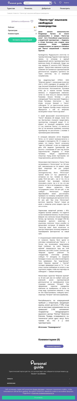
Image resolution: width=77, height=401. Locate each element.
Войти (66, 3)
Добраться (46, 8)
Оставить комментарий (22, 40)
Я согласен (38, 397)
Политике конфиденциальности (43, 393)
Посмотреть (65, 8)
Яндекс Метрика (38, 389)
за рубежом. (42, 373)
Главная (9, 13)
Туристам (11, 8)
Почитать (28, 8)
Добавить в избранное (20, 21)
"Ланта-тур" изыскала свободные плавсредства (34, 13)
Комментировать (54, 346)
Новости (16, 13)
